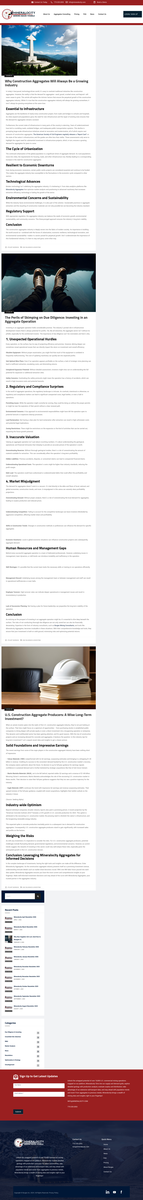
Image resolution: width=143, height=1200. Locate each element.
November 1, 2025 (19, 979)
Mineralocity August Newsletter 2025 (26, 1006)
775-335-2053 (72, 1107)
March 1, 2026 (18, 930)
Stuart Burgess (12, 247)
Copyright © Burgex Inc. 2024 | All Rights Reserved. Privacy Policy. (36, 1193)
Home (105, 1144)
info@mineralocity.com (80, 1147)
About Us (46, 14)
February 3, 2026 (19, 942)
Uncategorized (9, 1065)
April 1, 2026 (17, 920)
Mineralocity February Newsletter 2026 (26, 947)
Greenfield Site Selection (13, 1037)
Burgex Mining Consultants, (64, 625)
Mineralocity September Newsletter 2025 (27, 996)
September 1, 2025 (19, 999)
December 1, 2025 (19, 969)
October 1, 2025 (18, 989)
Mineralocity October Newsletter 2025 (26, 986)
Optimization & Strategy (12, 1060)
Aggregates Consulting (62, 14)
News (92, 14)
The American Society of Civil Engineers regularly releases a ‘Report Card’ (60, 134)
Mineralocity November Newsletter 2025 (27, 976)
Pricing (76, 14)
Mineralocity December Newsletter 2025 (27, 967)
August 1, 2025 (18, 1009)
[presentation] (28, 1102)
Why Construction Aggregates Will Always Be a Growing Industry (46, 83)
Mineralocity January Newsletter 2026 (26, 957)
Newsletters (9, 1055)
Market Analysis (10, 1046)
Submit (18, 1111)
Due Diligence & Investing (32, 247)
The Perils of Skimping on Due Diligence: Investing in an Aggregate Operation (46, 319)
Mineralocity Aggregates (15, 189)
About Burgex (108, 1167)
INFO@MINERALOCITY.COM (78, 1101)
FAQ (84, 14)
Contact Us (102, 14)
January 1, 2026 (18, 959)
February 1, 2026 (19, 949)
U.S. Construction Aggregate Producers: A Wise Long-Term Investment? (48, 717)
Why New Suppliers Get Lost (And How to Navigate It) (27, 938)
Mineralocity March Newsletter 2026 (25, 927)
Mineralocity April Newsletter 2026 (25, 917)
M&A (6, 1041)
